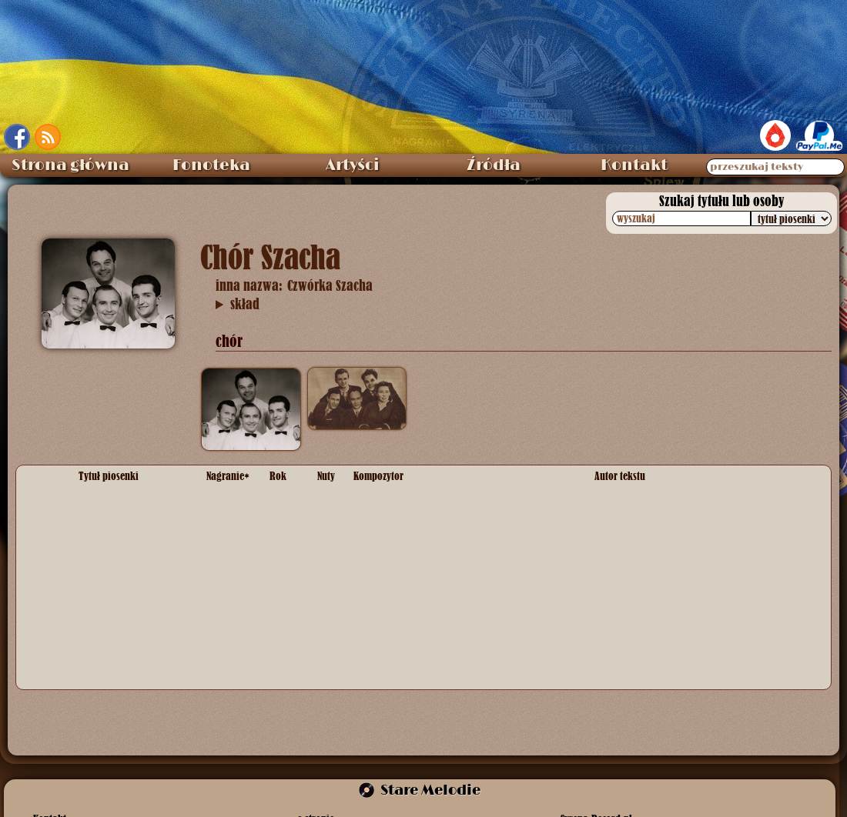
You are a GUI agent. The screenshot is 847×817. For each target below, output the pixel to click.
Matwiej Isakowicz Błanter (415, 665)
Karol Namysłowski (398, 532)
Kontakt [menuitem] (634, 165)
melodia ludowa (390, 618)
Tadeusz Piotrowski (640, 501)
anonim (612, 532)
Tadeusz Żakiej (630, 571)
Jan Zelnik (619, 665)
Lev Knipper (382, 571)
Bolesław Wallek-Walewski (416, 501)
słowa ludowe (626, 618)
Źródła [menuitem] (494, 165)
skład (244, 304)
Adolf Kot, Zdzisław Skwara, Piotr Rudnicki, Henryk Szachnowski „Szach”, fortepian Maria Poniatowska (237, 304)
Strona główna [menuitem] (70, 165)
